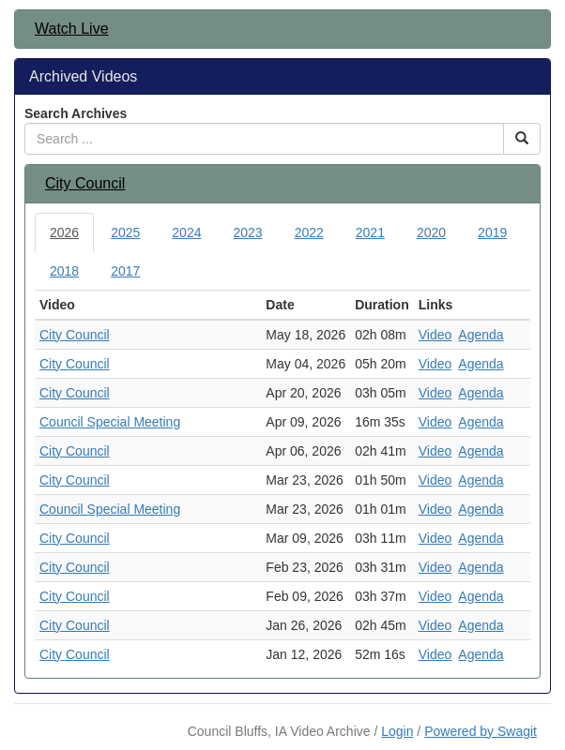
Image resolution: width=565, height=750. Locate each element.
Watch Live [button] (72, 29)
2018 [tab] (64, 270)
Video (435, 334)
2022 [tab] (309, 232)
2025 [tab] (125, 232)
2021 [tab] (370, 232)
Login (397, 731)
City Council (74, 334)
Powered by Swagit (480, 731)
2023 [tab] (247, 232)
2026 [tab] (64, 232)
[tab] (282, 29)
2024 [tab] (186, 232)
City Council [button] (85, 183)
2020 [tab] (431, 232)
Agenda (480, 334)
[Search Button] (522, 139)
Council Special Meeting (109, 421)
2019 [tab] (492, 232)
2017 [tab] (125, 270)
